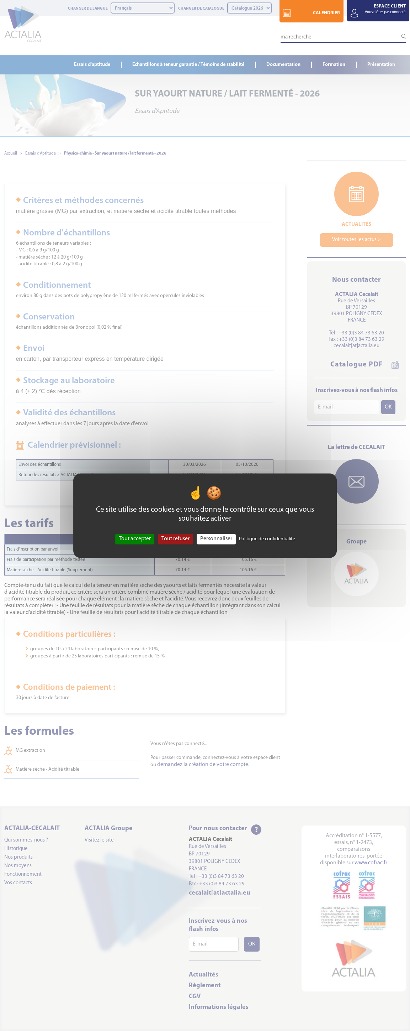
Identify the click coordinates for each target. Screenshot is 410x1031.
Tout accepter (135, 539)
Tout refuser (175, 539)
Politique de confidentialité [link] (267, 539)
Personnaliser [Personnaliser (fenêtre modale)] (216, 539)
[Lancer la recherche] (400, 36)
